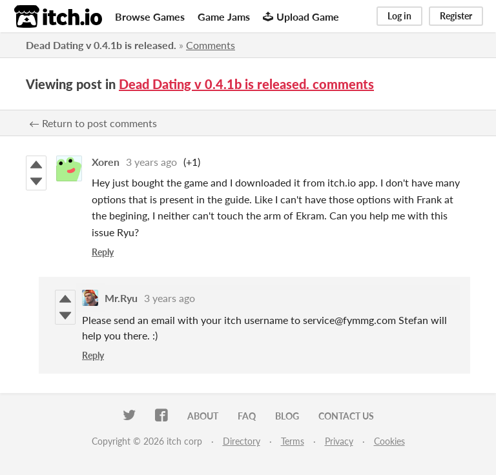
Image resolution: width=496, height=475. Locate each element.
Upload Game (301, 16)
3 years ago (151, 162)
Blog (287, 415)
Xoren (105, 162)
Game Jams (224, 16)
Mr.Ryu (121, 298)
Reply (103, 252)
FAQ (247, 415)
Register (456, 15)
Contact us (346, 415)
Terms (292, 441)
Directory (241, 441)
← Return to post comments (93, 123)
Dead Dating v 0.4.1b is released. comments (246, 84)
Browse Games (150, 16)
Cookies (389, 441)
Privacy (339, 441)
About (202, 415)
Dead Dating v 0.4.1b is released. (101, 45)
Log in (399, 15)
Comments (210, 45)
